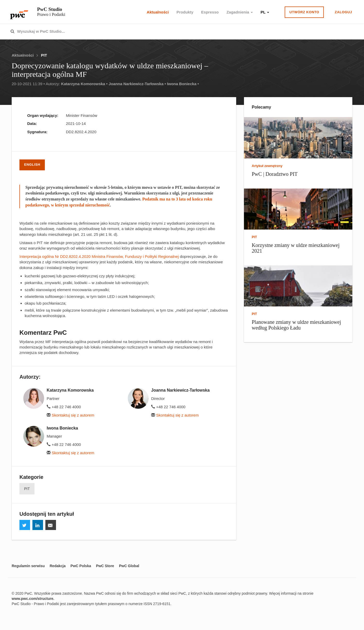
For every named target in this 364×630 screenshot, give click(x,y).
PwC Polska (81, 566)
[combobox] (171, 31)
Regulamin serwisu (28, 566)
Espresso (210, 12)
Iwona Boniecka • (183, 84)
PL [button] (265, 12)
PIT (44, 55)
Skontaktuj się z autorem (70, 415)
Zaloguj (343, 12)
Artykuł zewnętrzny (267, 166)
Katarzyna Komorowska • (84, 84)
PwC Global (129, 566)
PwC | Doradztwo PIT (275, 174)
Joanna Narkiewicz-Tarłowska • (137, 84)
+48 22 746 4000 (64, 407)
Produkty (185, 12)
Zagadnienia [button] (239, 12)
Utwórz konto (304, 12)
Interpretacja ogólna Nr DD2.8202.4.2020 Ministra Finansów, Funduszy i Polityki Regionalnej (99, 256)
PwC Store (105, 566)
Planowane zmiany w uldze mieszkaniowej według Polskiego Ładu (296, 325)
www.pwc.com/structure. (33, 599)
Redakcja (57, 566)
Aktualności (158, 12)
